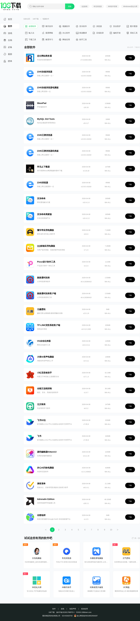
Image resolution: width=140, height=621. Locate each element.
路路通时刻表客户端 (46, 293)
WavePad (41, 103)
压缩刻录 (98, 33)
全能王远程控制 (44, 388)
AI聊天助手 (66, 587)
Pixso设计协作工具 (46, 262)
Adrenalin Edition (45, 499)
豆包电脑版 (36, 558)
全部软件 (30, 27)
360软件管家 (112, 6)
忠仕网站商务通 (44, 56)
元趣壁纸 (41, 309)
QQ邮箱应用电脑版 (46, 246)
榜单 (8, 62)
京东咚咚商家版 (44, 214)
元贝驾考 (41, 404)
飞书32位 (41, 420)
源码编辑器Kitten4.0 (46, 452)
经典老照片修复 (96, 587)
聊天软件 (47, 27)
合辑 (8, 41)
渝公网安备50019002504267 (86, 616)
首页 (8, 20)
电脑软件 (46, 19)
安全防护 (115, 27)
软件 (8, 27)
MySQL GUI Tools (46, 119)
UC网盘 (126, 587)
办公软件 (64, 33)
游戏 (8, 34)
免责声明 (72, 609)
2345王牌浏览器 (44, 135)
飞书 (39, 436)
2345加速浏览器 (44, 72)
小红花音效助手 (44, 373)
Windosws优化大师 (130, 6)
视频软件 (64, 27)
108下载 (36, 19)
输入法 (30, 33)
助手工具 (81, 40)
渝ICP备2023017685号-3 (65, 612)
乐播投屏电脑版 (96, 558)
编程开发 (115, 33)
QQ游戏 (85, 6)
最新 (8, 55)
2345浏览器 (42, 182)
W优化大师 (36, 587)
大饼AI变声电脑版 (45, 357)
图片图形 (132, 27)
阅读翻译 (81, 33)
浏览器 (98, 27)
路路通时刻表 (43, 277)
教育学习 (47, 40)
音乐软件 (81, 27)
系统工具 (132, 33)
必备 (8, 48)
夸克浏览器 (98, 6)
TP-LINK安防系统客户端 (48, 325)
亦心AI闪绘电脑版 (45, 468)
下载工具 (30, 40)
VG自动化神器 (44, 341)
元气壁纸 (126, 558)
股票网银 (47, 33)
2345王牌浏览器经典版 (48, 151)
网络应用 (64, 40)
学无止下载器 (43, 167)
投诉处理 (84, 609)
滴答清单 (41, 483)
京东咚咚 (41, 198)
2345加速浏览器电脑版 (48, 87)
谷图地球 (41, 515)
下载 (130, 58)
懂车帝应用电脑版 (45, 230)
